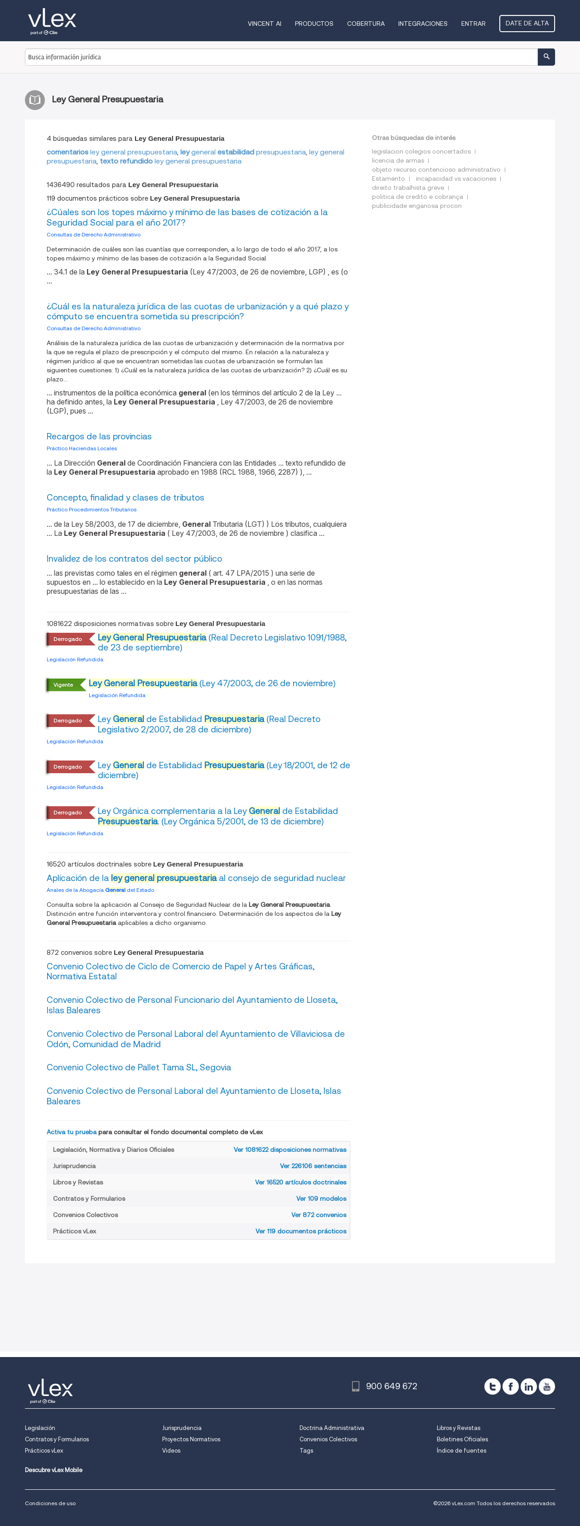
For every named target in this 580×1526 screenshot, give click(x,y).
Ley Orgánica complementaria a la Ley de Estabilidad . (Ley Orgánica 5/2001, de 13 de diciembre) (218, 816)
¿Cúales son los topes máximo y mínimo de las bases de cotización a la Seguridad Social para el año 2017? (187, 217)
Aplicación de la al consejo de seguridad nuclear (196, 878)
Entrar (473, 23)
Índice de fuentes (461, 1450)
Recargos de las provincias (99, 436)
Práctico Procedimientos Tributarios (91, 509)
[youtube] (547, 1386)
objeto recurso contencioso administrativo (436, 169)
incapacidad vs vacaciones (456, 178)
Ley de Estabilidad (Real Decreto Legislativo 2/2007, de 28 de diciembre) (209, 724)
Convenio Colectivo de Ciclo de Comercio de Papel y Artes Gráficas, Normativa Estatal (180, 972)
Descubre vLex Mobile (53, 1470)
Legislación (40, 1428)
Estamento (388, 178)
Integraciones (423, 23)
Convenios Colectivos (328, 1439)
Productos (314, 23)
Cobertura (366, 23)
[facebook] (511, 1386)
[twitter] (492, 1386)
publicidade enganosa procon (417, 205)
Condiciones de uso (50, 1503)
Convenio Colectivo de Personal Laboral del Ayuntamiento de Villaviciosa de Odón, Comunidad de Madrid (196, 1039)
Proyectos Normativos (191, 1439)
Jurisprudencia (182, 1428)
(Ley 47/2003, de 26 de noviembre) (212, 683)
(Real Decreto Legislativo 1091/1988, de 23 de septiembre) (222, 643)
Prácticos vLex (44, 1450)
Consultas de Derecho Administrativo (93, 234)
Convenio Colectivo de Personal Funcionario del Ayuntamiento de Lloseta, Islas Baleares (192, 1005)
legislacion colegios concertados (421, 151)
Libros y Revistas (458, 1428)
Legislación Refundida (75, 659)
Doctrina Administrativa (332, 1428)
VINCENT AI (264, 23)
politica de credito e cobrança (417, 196)
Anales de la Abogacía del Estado (100, 890)
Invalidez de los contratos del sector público (134, 558)
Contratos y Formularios (57, 1439)
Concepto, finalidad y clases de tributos (125, 497)
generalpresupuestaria (243, 152)
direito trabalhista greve (408, 187)
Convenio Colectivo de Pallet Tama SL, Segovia (139, 1067)
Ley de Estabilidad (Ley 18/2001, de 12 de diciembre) (224, 770)
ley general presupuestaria (112, 152)
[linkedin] (529, 1386)
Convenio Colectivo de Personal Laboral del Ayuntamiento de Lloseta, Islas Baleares (194, 1096)
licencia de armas (398, 160)
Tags (306, 1450)
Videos (171, 1450)
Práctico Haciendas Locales (82, 448)
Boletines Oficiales (462, 1439)
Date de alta (527, 23)
